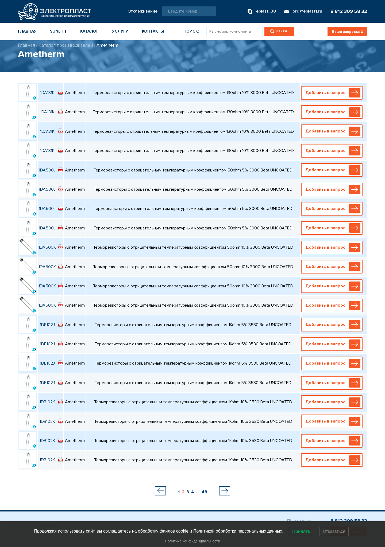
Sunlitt (58, 31)
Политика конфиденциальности (192, 541)
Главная (27, 31)
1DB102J (47, 324)
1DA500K (47, 247)
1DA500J (47, 170)
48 (204, 492)
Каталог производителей (65, 45)
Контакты (153, 31)
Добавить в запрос (332, 92)
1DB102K (47, 402)
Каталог (89, 31)
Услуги (120, 31)
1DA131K (47, 92)
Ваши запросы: (347, 31)
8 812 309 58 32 (348, 11)
